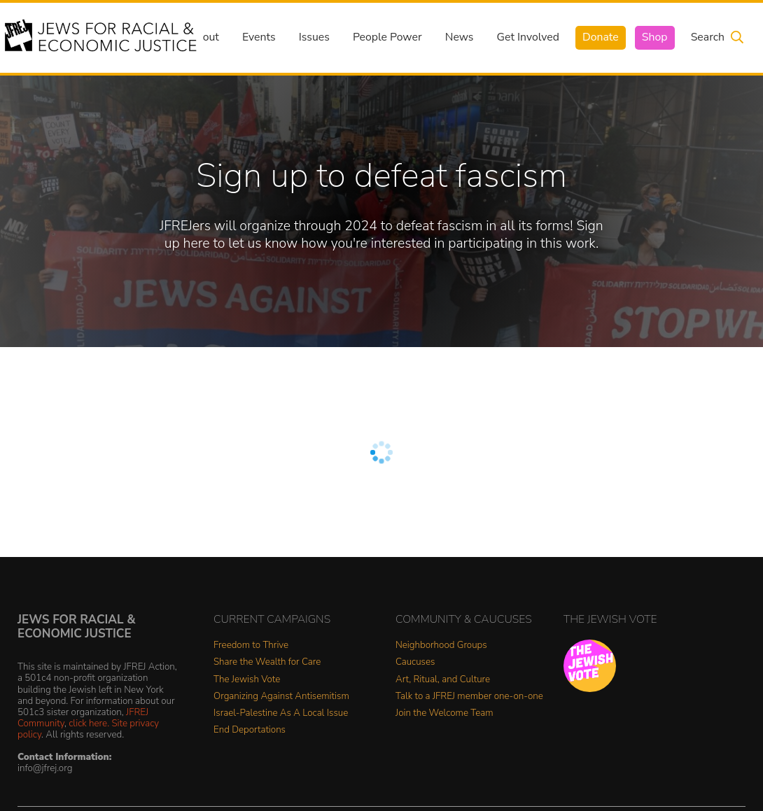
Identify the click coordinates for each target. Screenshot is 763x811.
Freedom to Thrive (251, 645)
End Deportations (250, 730)
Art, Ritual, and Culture (443, 680)
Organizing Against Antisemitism (281, 697)
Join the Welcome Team (444, 713)
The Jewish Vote (247, 680)
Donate (600, 37)
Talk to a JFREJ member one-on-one (469, 697)
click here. (89, 723)
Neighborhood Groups (441, 645)
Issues (314, 37)
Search (707, 37)
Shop (655, 37)
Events (259, 37)
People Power (387, 37)
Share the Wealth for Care (267, 662)
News (459, 37)
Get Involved (528, 37)
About (203, 37)
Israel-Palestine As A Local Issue (281, 713)
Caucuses (415, 662)
